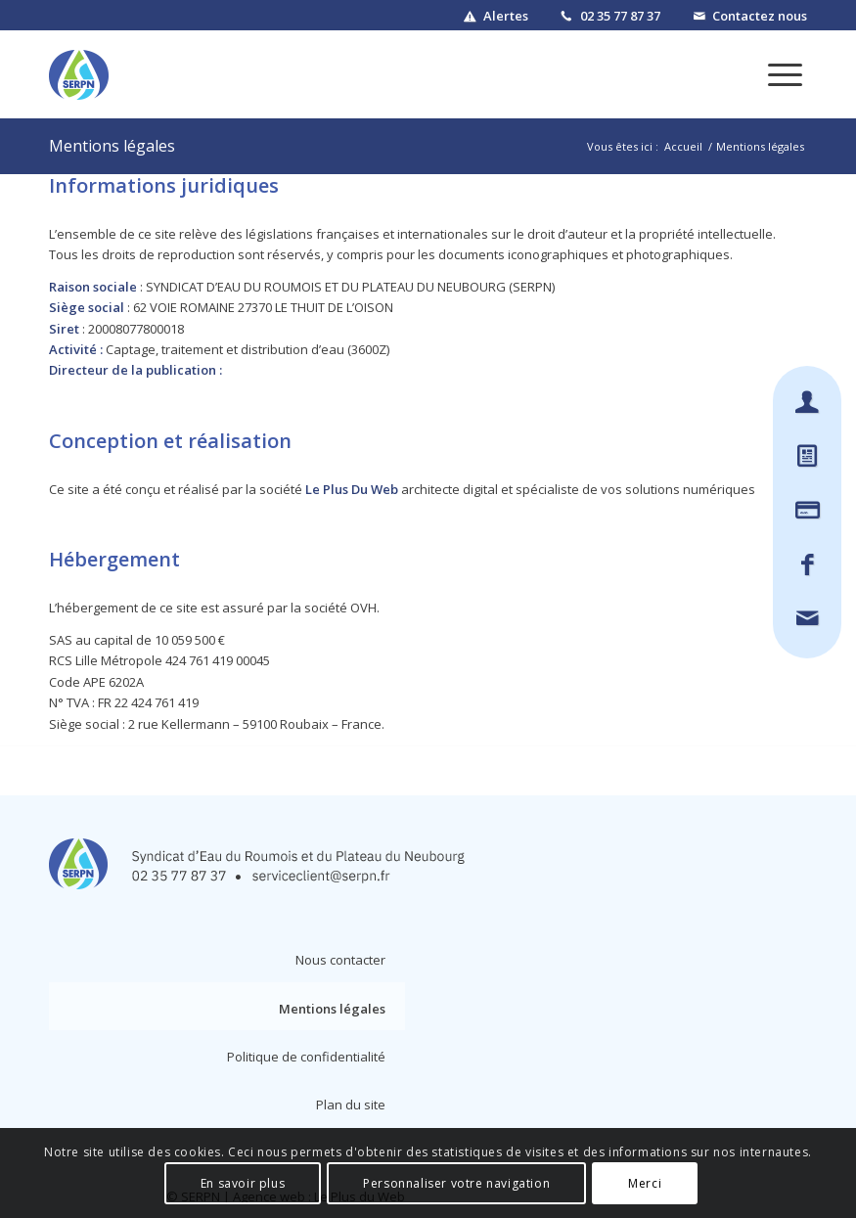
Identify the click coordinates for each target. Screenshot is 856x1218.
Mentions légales (112, 146)
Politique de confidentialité (306, 1056)
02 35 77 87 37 (620, 15)
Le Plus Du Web (351, 489)
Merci (644, 1183)
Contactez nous (759, 15)
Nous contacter (340, 960)
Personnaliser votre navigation (456, 1183)
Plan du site (350, 1104)
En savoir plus (243, 1183)
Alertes (505, 15)
